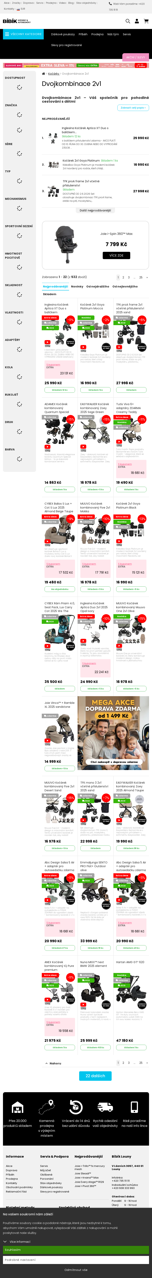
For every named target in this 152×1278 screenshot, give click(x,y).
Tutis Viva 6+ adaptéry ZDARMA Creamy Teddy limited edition (128, 409)
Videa (62, 3)
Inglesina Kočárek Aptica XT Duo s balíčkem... (85, 130)
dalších (95, 1073)
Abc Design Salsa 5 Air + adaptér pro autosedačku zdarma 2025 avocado (131, 868)
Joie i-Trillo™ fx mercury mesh (90, 1165)
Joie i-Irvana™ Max (87, 1175)
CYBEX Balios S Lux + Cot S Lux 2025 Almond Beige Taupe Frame (59, 511)
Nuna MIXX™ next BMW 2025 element (94, 962)
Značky (16, 3)
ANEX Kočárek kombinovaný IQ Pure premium (59, 963)
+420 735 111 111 (121, 1178)
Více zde (116, 255)
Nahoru (53, 1061)
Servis (39, 3)
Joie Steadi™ (83, 1171)
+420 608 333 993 (123, 1185)
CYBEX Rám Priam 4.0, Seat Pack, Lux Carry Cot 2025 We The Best (58, 610)
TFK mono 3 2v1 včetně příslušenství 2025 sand (94, 785)
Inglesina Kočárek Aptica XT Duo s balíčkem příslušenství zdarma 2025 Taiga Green (59, 312)
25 (140, 277)
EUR (21, 10)
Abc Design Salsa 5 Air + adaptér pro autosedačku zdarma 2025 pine (60, 868)
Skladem (49, 294)
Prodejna (51, 3)
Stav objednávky (86, 3)
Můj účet (45, 1168)
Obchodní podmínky (19, 1185)
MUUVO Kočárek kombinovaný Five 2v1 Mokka (95, 507)
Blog (71, 3)
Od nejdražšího (97, 286)
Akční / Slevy (135, 57)
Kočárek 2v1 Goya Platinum (81, 161)
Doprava (28, 3)
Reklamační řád (16, 1189)
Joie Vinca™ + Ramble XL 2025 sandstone (60, 703)
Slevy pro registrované (66, 45)
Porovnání (46, 1176)
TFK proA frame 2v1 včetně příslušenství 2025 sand (130, 308)
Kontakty (9, 8)
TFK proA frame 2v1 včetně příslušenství (81, 183)
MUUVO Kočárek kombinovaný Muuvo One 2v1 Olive (130, 606)
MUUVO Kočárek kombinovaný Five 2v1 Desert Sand (59, 785)
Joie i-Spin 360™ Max (116, 234)
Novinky (77, 286)
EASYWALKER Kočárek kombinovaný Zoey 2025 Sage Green (95, 407)
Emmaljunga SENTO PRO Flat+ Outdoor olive (94, 864)
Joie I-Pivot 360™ (85, 1183)
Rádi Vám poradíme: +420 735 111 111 (127, 6)
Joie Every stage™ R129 (89, 1179)
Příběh (83, 34)
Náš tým (113, 34)
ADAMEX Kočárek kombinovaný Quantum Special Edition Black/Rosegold (57, 411)
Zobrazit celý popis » (133, 107)
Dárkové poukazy (63, 34)
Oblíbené (46, 1172)
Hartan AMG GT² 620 (130, 960)
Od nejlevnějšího (125, 286)
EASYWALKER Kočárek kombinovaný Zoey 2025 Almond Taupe (130, 785)
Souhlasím (13, 1250)
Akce (7, 3)
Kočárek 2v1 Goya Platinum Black (128, 505)
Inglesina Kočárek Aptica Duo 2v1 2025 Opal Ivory (94, 606)
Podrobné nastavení (20, 1260)
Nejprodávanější (55, 286)
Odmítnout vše (76, 1270)
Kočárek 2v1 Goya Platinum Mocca (92, 306)
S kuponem (53, 364)
